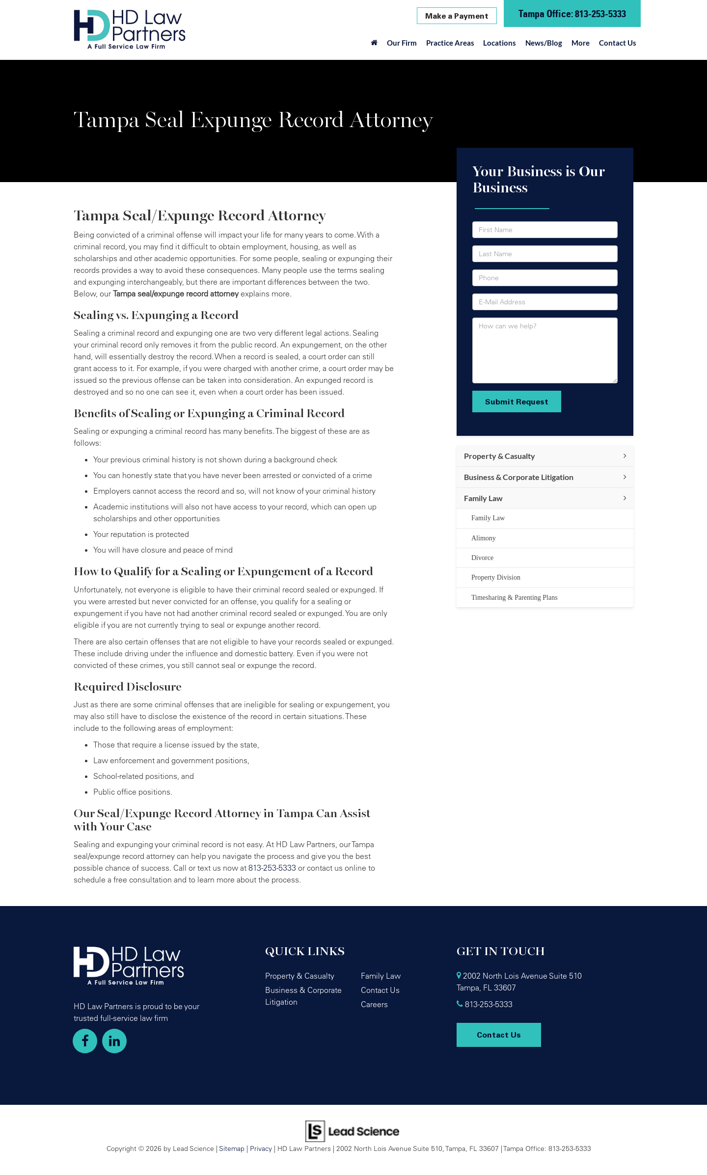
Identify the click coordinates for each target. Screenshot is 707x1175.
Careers (374, 1004)
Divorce (482, 557)
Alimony (483, 538)
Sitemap (232, 1148)
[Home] (374, 45)
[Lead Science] (352, 1130)
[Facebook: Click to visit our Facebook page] (85, 1041)
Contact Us (617, 42)
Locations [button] (499, 42)
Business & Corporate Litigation (518, 476)
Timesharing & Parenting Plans (514, 597)
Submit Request (516, 401)
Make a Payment (457, 16)
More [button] (580, 42)
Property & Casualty (499, 455)
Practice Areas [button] (450, 42)
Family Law (483, 498)
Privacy (261, 1148)
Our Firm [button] (402, 42)
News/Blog (543, 42)
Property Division (495, 577)
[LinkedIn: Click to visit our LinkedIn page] (114, 1041)
